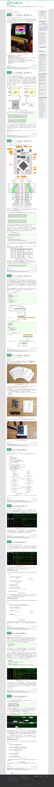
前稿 (31, 224)
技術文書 (12, 780)
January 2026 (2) (41, 105)
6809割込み (16, 735)
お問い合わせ (11, 781)
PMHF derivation (41, 38)
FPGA (13, 500)
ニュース (10, 776)
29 (44, 30)
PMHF (45, 37)
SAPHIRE (42, 39)
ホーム (8, 776)
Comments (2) (14, 68)
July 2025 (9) (41, 114)
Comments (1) (14, 271)
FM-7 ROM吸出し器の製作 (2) (22, 276)
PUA (44, 38)
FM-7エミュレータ (16, 227)
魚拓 (26, 86)
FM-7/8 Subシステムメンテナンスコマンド (14, 86)
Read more (9, 68)
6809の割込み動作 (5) (19, 633)
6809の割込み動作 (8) (19, 450)
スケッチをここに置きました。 (17, 87)
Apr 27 (42, 60)
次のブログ (34, 65)
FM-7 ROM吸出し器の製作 (21, 356)
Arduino (13, 67)
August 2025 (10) (41, 112)
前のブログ (9, 65)
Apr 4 (42, 65)
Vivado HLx (17, 500)
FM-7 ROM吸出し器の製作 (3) (22, 141)
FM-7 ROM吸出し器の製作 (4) (22, 73)
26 (40, 30)
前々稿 (21, 638)
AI (42, 35)
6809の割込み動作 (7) (19, 506)
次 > (16, 773)
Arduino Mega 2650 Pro (18, 388)
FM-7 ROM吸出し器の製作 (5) (22, 15)
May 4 (45, 57)
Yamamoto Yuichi (41, 79)
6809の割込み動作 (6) (19, 542)
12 (40, 27)
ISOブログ (15, 780)
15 (44, 27)
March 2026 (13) (41, 102)
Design (10, 67)
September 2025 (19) (42, 111)
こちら (11, 359)
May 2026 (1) (41, 99)
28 (43, 30)
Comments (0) (14, 136)
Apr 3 (42, 68)
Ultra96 (20, 500)
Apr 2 (42, 70)
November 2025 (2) (42, 108)
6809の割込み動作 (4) (19, 696)
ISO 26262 (42, 37)
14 (43, 27)
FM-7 (16, 67)
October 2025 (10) (42, 109)
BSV (43, 35)
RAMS (39, 39)
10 (47, 26)
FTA (39, 37)
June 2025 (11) (41, 115)
